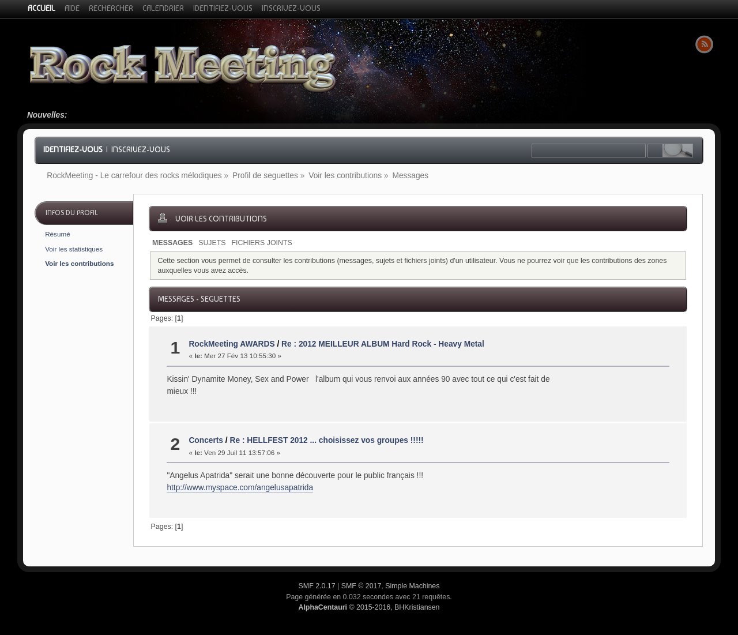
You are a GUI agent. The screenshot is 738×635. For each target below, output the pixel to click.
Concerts (206, 440)
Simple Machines (412, 586)
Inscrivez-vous (140, 149)
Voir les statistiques (74, 249)
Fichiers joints (262, 243)
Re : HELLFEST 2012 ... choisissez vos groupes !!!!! (326, 440)
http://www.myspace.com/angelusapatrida (240, 487)
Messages (172, 243)
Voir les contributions (79, 263)
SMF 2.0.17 (317, 586)
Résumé (57, 234)
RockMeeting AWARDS (231, 344)
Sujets (211, 243)
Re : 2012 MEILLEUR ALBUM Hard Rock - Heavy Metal (382, 344)
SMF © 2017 (361, 586)
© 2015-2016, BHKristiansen (368, 607)
